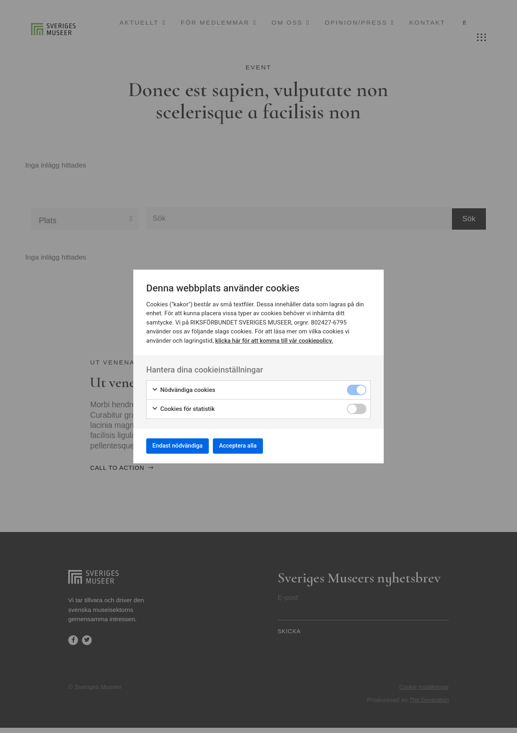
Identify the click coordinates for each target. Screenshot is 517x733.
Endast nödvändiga (182, 445)
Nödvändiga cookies (183, 388)
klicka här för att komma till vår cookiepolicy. (275, 338)
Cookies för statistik (183, 407)
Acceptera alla (251, 445)
